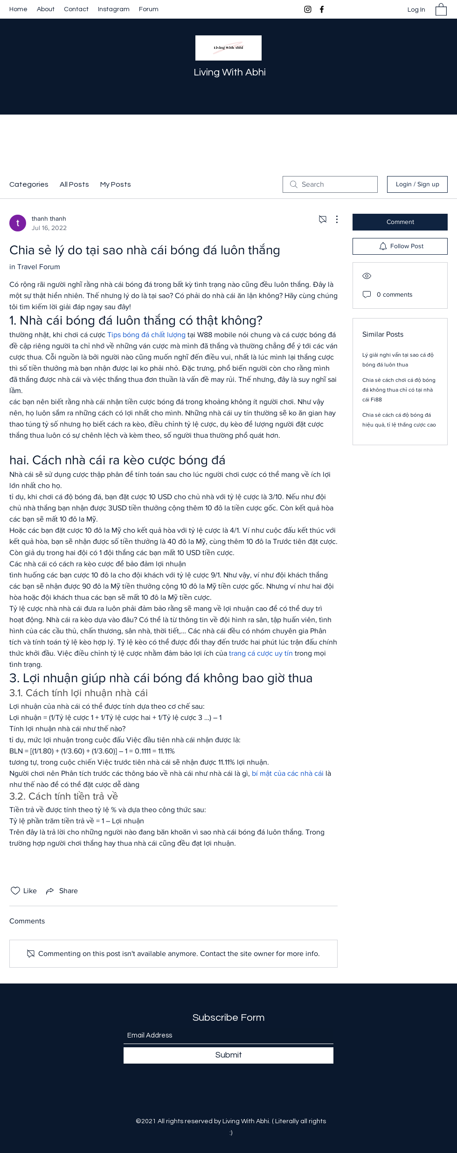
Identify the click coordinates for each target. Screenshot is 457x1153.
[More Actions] (332, 219)
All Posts (74, 184)
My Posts (115, 184)
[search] (330, 184)
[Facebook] (321, 9)
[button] (441, 9)
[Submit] (228, 1055)
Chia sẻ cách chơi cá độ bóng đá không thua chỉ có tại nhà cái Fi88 (399, 390)
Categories (28, 184)
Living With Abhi (230, 72)
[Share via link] (61, 890)
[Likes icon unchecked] (15, 890)
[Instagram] (307, 9)
